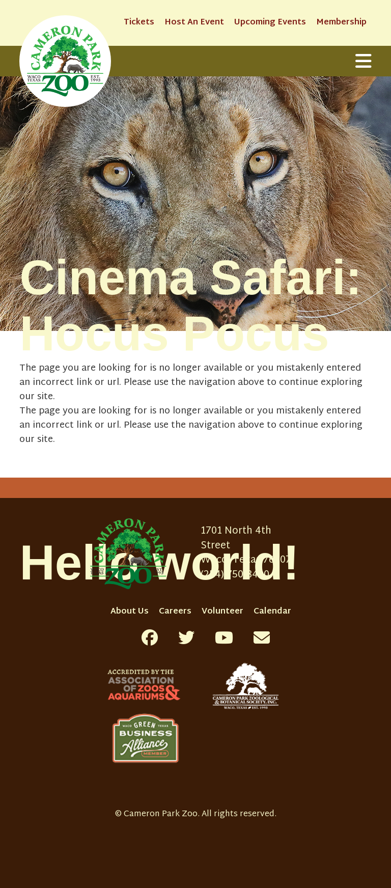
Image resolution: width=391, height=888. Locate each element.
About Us (129, 611)
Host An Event (194, 22)
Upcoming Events (270, 22)
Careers (175, 611)
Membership (341, 22)
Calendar (272, 611)
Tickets (139, 22)
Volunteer (222, 611)
